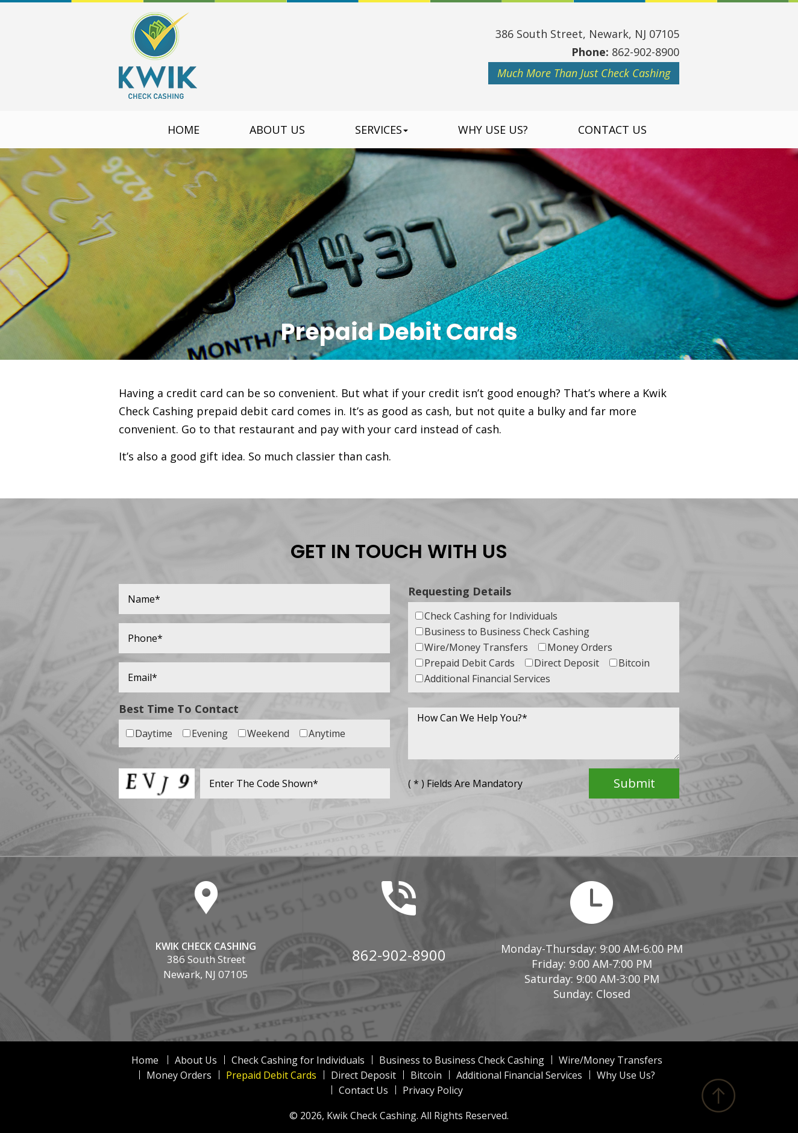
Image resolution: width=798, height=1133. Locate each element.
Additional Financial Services (519, 1075)
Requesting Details (459, 591)
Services (381, 130)
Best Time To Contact (179, 708)
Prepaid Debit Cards (271, 1075)
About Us (277, 130)
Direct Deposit (363, 1075)
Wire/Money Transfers (610, 1060)
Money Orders (179, 1075)
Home (184, 130)
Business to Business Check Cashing (461, 1060)
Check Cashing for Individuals (298, 1060)
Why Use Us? (493, 130)
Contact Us (612, 130)
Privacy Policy (433, 1090)
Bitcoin (426, 1075)
